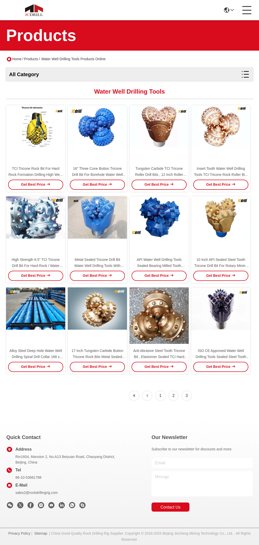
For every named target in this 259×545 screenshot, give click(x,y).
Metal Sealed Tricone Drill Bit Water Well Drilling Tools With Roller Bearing (97, 266)
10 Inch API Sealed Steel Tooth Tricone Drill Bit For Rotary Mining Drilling (220, 266)
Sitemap (40, 533)
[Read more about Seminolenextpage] (134, 395)
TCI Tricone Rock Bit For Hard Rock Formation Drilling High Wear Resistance (35, 174)
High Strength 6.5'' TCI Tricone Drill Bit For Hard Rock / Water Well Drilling (36, 266)
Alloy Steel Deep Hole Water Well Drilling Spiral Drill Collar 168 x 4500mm (35, 357)
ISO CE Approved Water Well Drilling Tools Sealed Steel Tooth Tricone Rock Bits (221, 357)
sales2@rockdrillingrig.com (36, 493)
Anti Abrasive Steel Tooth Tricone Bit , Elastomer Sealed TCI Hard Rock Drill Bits (159, 357)
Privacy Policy (19, 533)
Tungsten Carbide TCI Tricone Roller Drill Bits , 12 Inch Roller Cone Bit (159, 174)
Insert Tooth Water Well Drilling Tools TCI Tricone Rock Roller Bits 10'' (221, 174)
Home (16, 59)
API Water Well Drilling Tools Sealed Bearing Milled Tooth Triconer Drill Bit (159, 266)
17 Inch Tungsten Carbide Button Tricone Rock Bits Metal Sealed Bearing (97, 357)
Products (31, 59)
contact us (170, 507)
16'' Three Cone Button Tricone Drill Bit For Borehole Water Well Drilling (97, 174)
